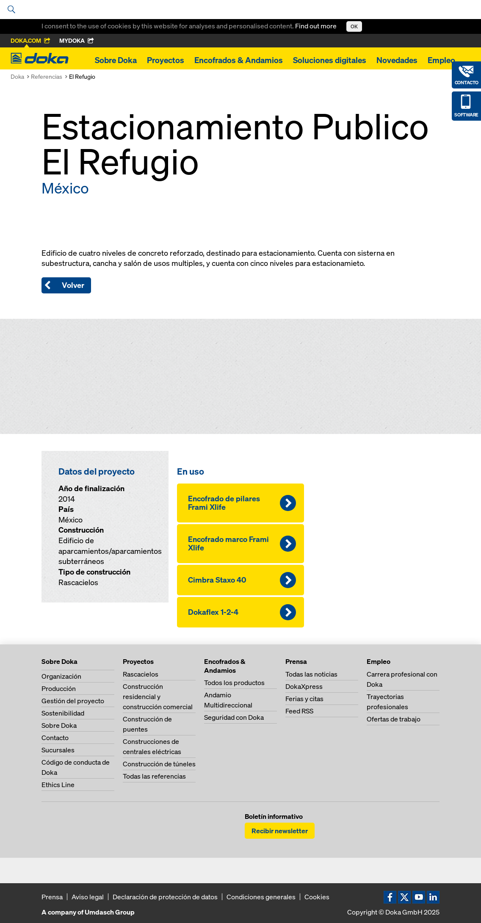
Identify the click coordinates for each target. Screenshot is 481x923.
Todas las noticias (311, 674)
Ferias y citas (304, 698)
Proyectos (165, 60)
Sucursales (58, 749)
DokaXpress (304, 686)
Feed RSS (299, 711)
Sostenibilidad (62, 713)
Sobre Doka (116, 60)
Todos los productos (234, 682)
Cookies (316, 896)
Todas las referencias (154, 776)
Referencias (46, 76)
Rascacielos (140, 674)
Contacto (55, 737)
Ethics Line (58, 784)
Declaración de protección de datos (165, 896)
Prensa (52, 896)
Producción (58, 688)
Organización (61, 676)
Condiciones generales (261, 896)
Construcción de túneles (159, 763)
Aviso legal (88, 896)
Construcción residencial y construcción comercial (158, 696)
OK (354, 26)
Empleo (441, 60)
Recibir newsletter (280, 830)
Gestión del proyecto (72, 700)
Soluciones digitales (329, 60)
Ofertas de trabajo (393, 719)
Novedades (396, 60)
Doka (17, 76)
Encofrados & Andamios (238, 60)
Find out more (316, 25)
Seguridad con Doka (234, 717)
